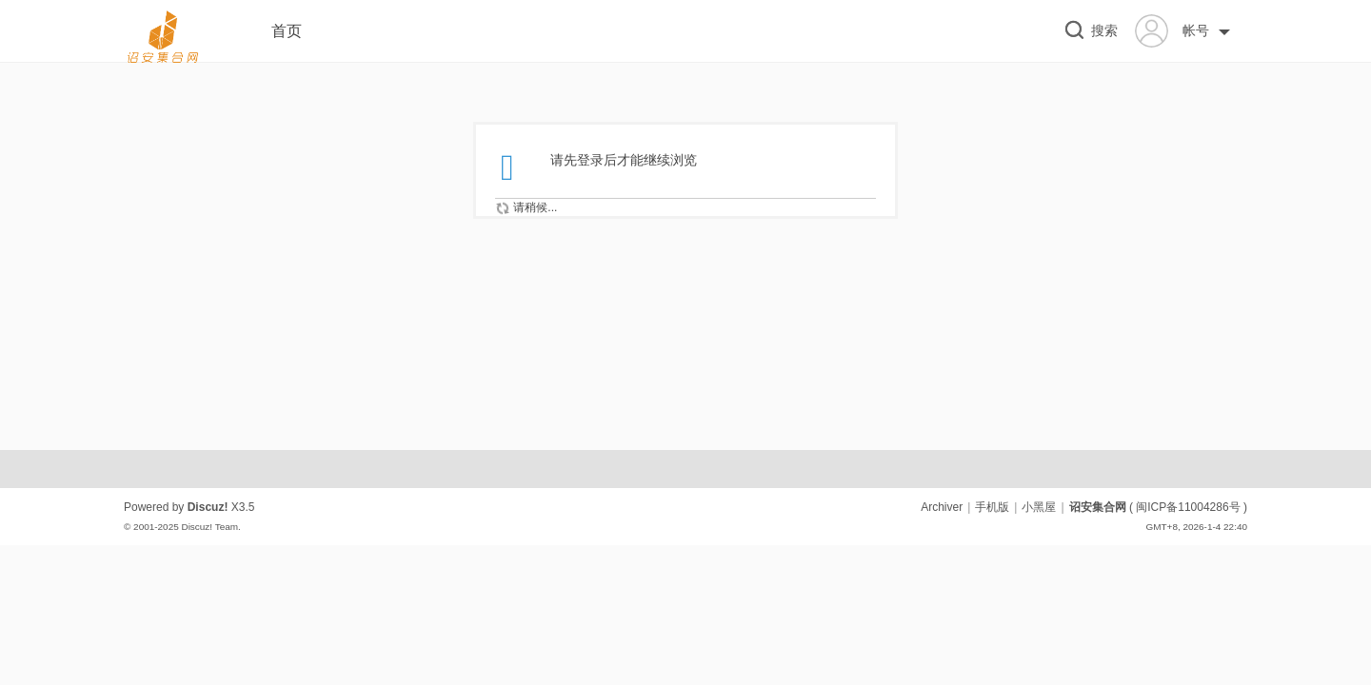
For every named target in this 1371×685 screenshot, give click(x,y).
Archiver (942, 507)
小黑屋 (1039, 507)
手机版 (992, 507)
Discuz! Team (209, 526)
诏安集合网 (1097, 507)
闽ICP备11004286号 (1188, 507)
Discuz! (208, 507)
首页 (286, 31)
